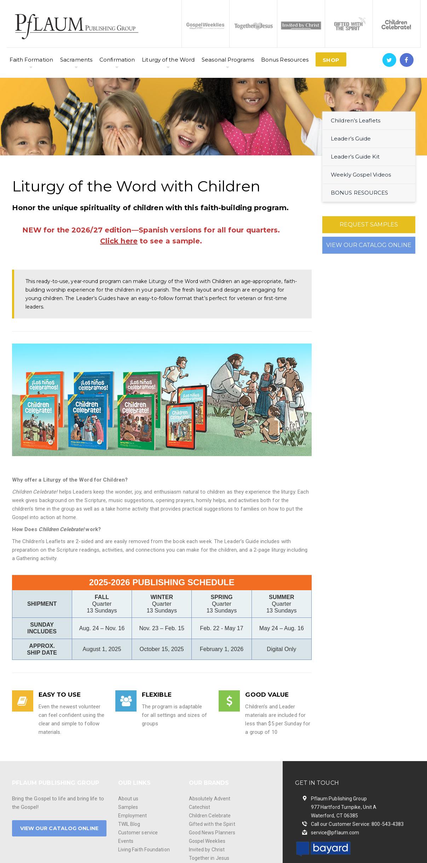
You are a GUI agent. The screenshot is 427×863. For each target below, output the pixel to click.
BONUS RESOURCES (359, 192)
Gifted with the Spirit (212, 824)
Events (126, 841)
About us (128, 798)
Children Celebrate (210, 815)
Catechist (199, 807)
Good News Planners (212, 832)
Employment (132, 815)
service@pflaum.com (335, 832)
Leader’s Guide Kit (355, 156)
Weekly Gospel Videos (361, 174)
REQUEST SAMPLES (369, 224)
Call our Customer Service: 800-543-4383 (357, 824)
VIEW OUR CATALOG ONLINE (368, 245)
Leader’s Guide (351, 138)
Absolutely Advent (210, 798)
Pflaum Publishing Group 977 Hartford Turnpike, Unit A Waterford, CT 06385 (344, 807)
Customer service (138, 832)
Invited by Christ (207, 849)
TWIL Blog (129, 824)
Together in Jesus (209, 858)
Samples (128, 807)
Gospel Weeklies (207, 841)
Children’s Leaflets (355, 120)
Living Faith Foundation (144, 849)
